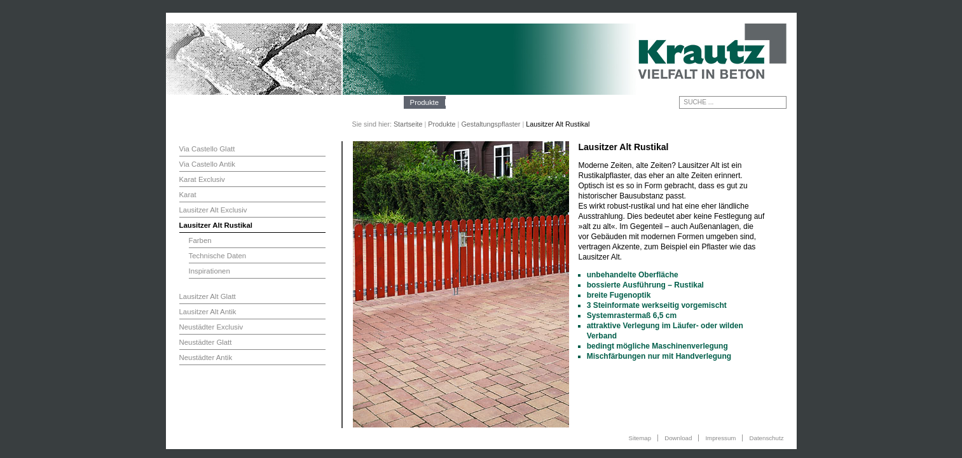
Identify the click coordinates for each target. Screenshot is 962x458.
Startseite (408, 124)
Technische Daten (218, 256)
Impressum (720, 437)
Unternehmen (375, 102)
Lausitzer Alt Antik (208, 312)
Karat (187, 194)
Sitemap (640, 437)
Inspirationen (209, 271)
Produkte (424, 102)
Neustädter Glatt (205, 342)
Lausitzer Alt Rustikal (215, 225)
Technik (464, 102)
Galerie (502, 102)
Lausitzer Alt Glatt (207, 296)
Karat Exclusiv (202, 179)
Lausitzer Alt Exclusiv (213, 210)
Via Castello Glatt (207, 149)
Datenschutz (766, 437)
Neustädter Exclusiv (211, 327)
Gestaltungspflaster (490, 124)
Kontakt (538, 102)
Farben (200, 240)
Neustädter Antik (206, 357)
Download (678, 437)
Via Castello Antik (207, 164)
